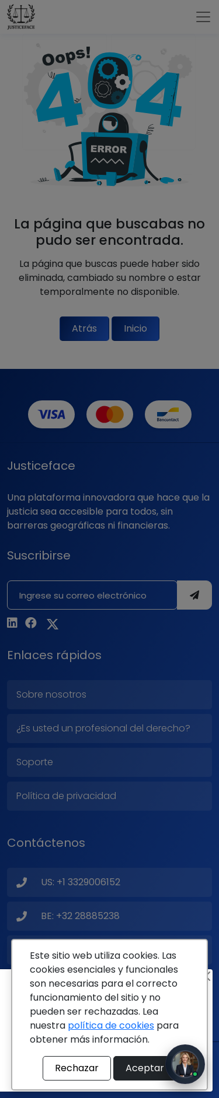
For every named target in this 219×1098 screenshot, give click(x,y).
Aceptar (145, 1068)
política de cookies (111, 1025)
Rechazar (77, 1068)
